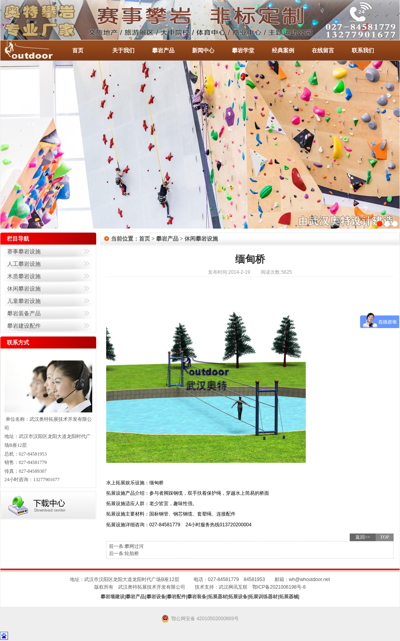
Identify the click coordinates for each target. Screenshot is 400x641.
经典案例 (283, 50)
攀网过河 (134, 546)
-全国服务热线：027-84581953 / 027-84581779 (36, 50)
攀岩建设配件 (24, 325)
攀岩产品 (163, 50)
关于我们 (123, 50)
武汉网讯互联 (233, 587)
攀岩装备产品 (24, 313)
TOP (384, 537)
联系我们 (363, 50)
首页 (77, 50)
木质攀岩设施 (24, 276)
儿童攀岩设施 (24, 301)
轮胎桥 (132, 553)
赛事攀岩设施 (24, 251)
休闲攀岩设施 (24, 288)
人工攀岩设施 (24, 264)
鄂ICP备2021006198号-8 (278, 587)
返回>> (362, 537)
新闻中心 (203, 50)
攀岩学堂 (243, 50)
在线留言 (323, 50)
